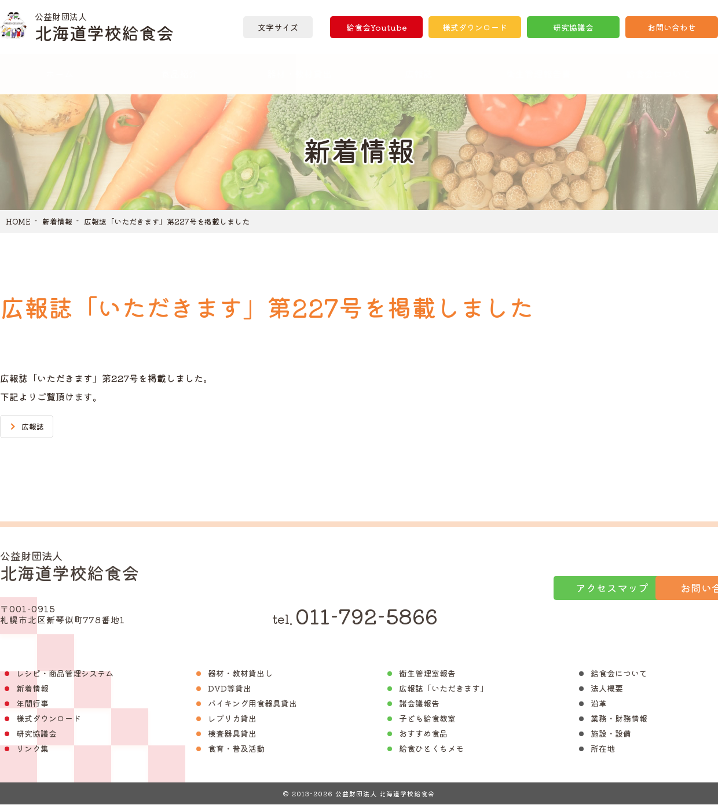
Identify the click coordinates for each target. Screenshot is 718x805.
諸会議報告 (419, 704)
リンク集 (32, 749)
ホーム (60, 73)
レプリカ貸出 (232, 719)
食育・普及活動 (236, 749)
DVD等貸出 (229, 688)
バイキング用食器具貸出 (252, 704)
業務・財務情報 (619, 719)
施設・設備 (611, 734)
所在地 (603, 749)
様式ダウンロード (474, 27)
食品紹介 (179, 73)
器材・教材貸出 (299, 73)
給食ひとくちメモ (431, 749)
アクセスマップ (511, 588)
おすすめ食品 (423, 734)
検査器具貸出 (232, 734)
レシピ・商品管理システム (64, 673)
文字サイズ (278, 27)
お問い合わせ (671, 27)
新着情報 (57, 221)
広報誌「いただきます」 (443, 688)
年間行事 (32, 704)
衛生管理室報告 (427, 673)
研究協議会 (573, 27)
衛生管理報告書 (538, 73)
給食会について (619, 673)
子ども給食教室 (427, 719)
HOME (18, 221)
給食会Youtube (376, 27)
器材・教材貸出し (240, 673)
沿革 (599, 704)
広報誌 (419, 73)
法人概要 (607, 688)
